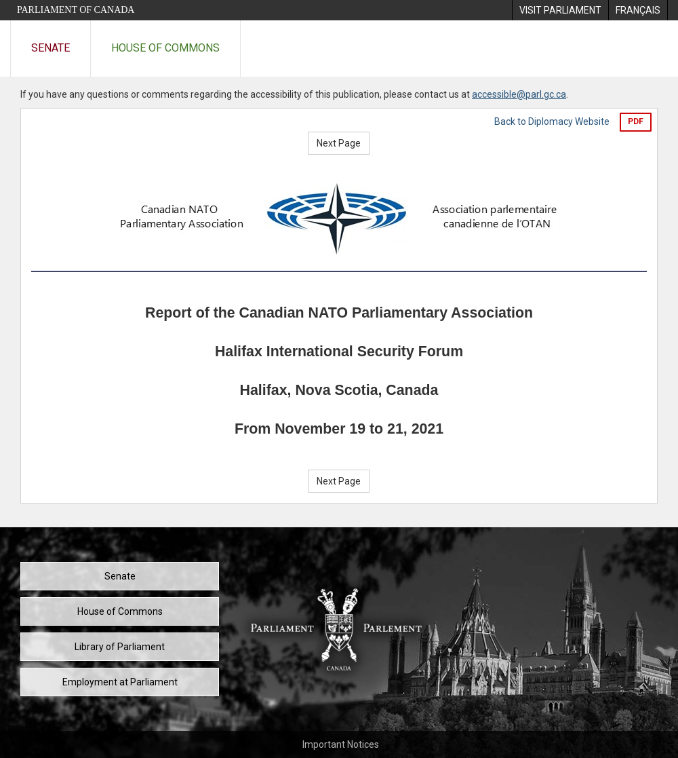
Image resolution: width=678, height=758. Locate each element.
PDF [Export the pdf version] (635, 121)
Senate (50, 47)
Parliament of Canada (75, 10)
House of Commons (165, 47)
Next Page (339, 143)
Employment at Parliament (120, 682)
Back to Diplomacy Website (552, 121)
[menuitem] (560, 10)
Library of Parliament (120, 646)
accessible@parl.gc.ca (519, 94)
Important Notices (340, 744)
